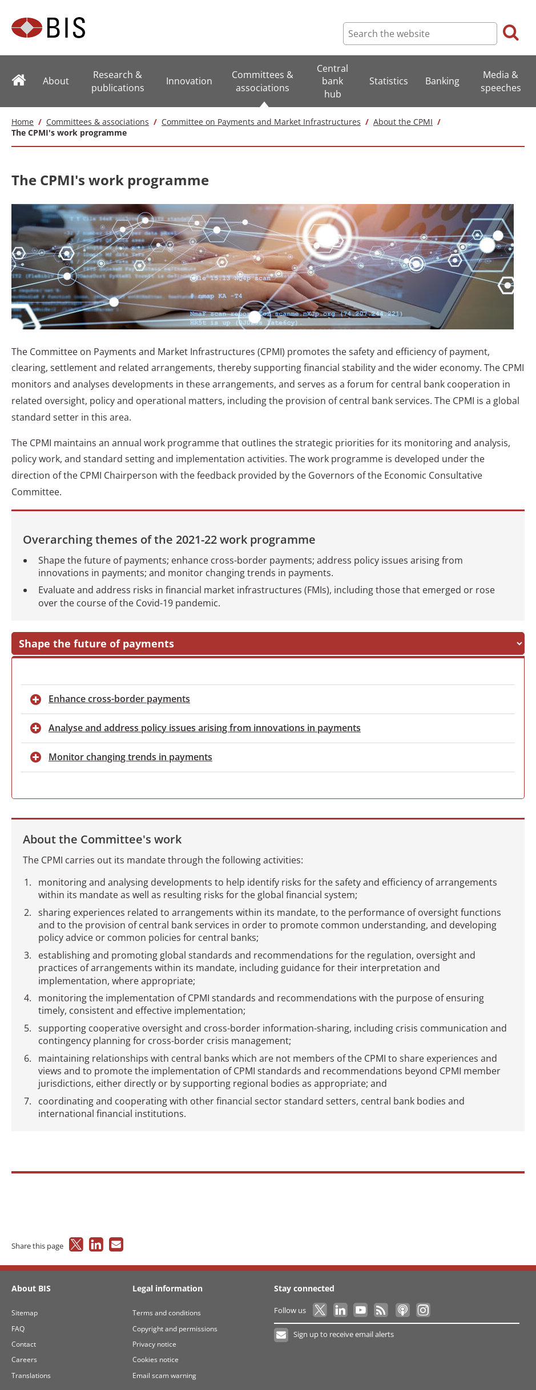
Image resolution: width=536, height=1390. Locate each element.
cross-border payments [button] (119, 692)
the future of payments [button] (90, 636)
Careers (24, 1353)
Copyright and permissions (174, 1322)
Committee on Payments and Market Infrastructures (261, 121)
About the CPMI (403, 121)
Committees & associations (97, 121)
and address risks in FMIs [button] (264, 636)
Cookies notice (155, 1353)
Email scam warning (164, 1369)
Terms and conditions (166, 1306)
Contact (23, 1338)
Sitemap (24, 1306)
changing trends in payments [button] (130, 750)
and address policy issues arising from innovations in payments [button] (205, 721)
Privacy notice (154, 1338)
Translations (31, 1369)
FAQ (18, 1322)
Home (22, 121)
